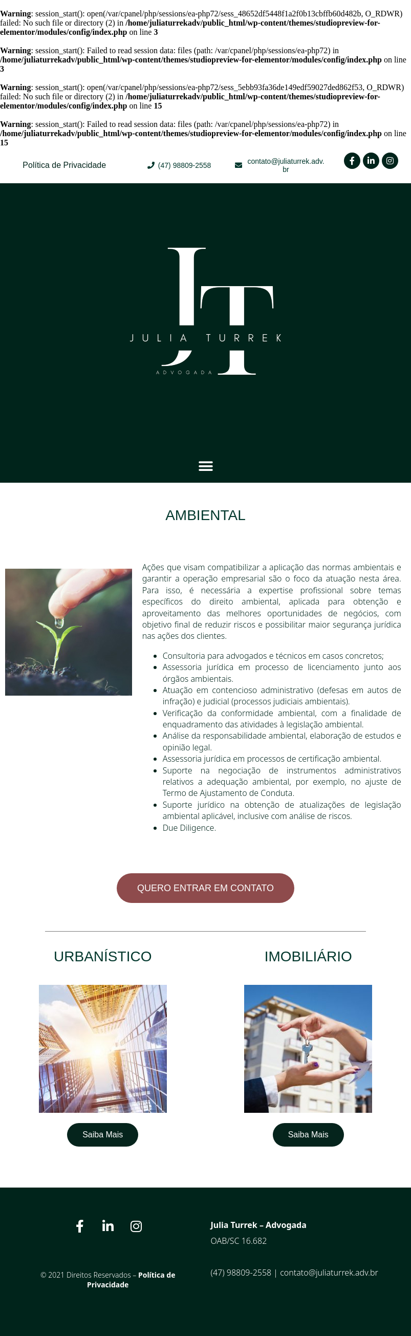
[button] (205, 466)
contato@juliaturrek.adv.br (329, 1272)
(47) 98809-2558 (241, 1272)
